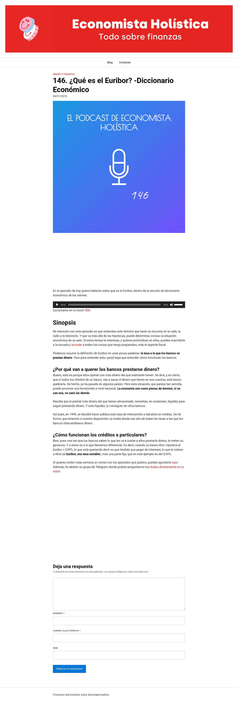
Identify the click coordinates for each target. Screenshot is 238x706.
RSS (87, 310)
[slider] (114, 305)
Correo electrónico (67, 630)
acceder (76, 344)
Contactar (125, 62)
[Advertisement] (119, 261)
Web (55, 648)
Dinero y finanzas (64, 74)
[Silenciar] (171, 304)
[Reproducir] (57, 304)
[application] (119, 304)
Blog (110, 62)
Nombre (59, 613)
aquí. (175, 462)
